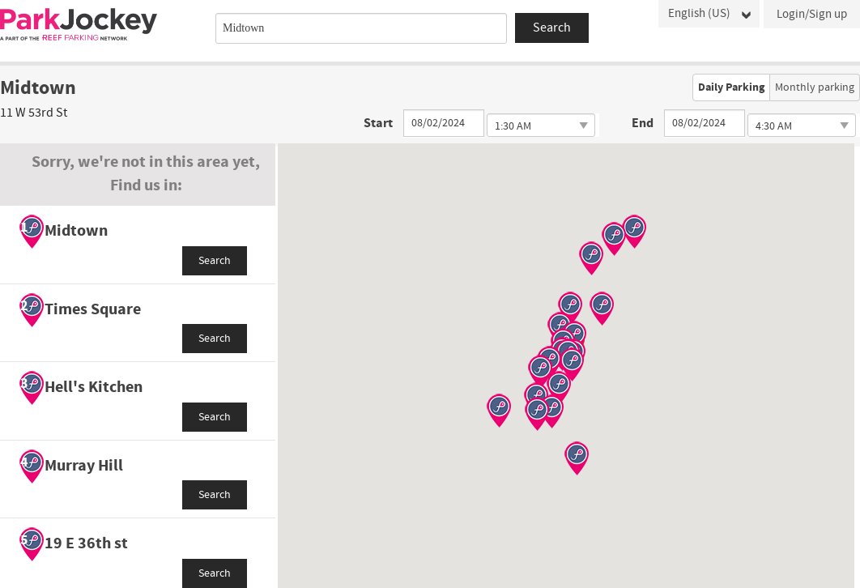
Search (214, 261)
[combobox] (361, 28)
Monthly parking (814, 87)
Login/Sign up (812, 14)
